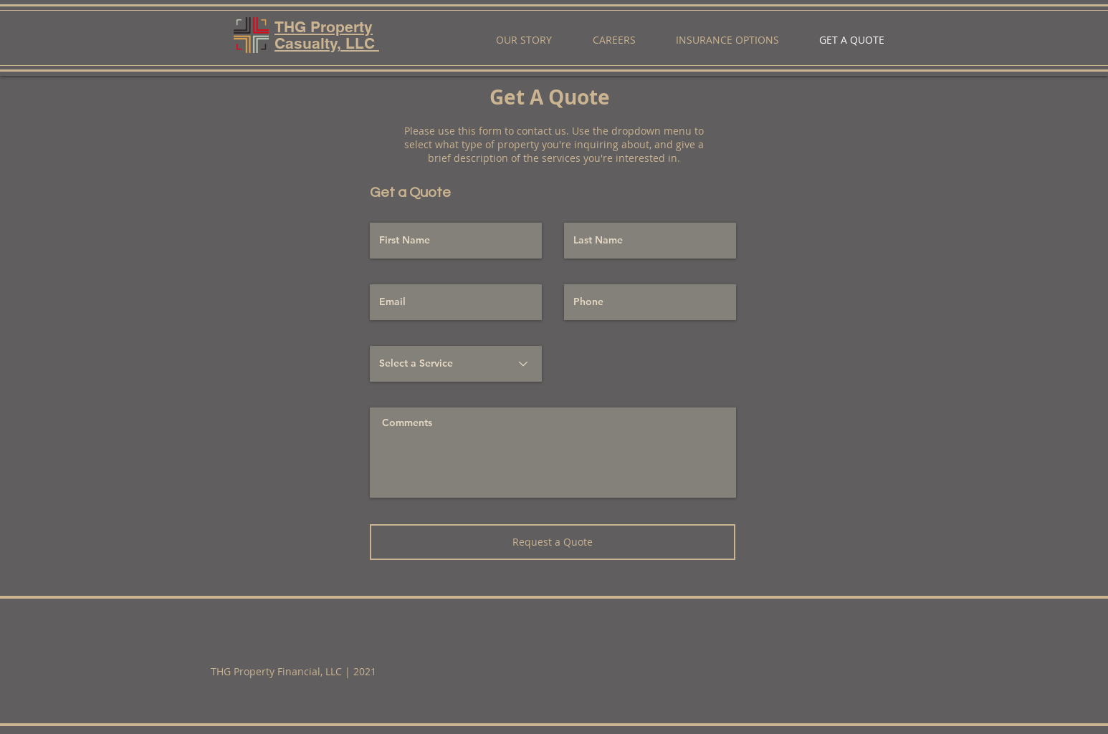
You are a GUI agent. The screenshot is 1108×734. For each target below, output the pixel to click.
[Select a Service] (456, 364)
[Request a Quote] (552, 542)
